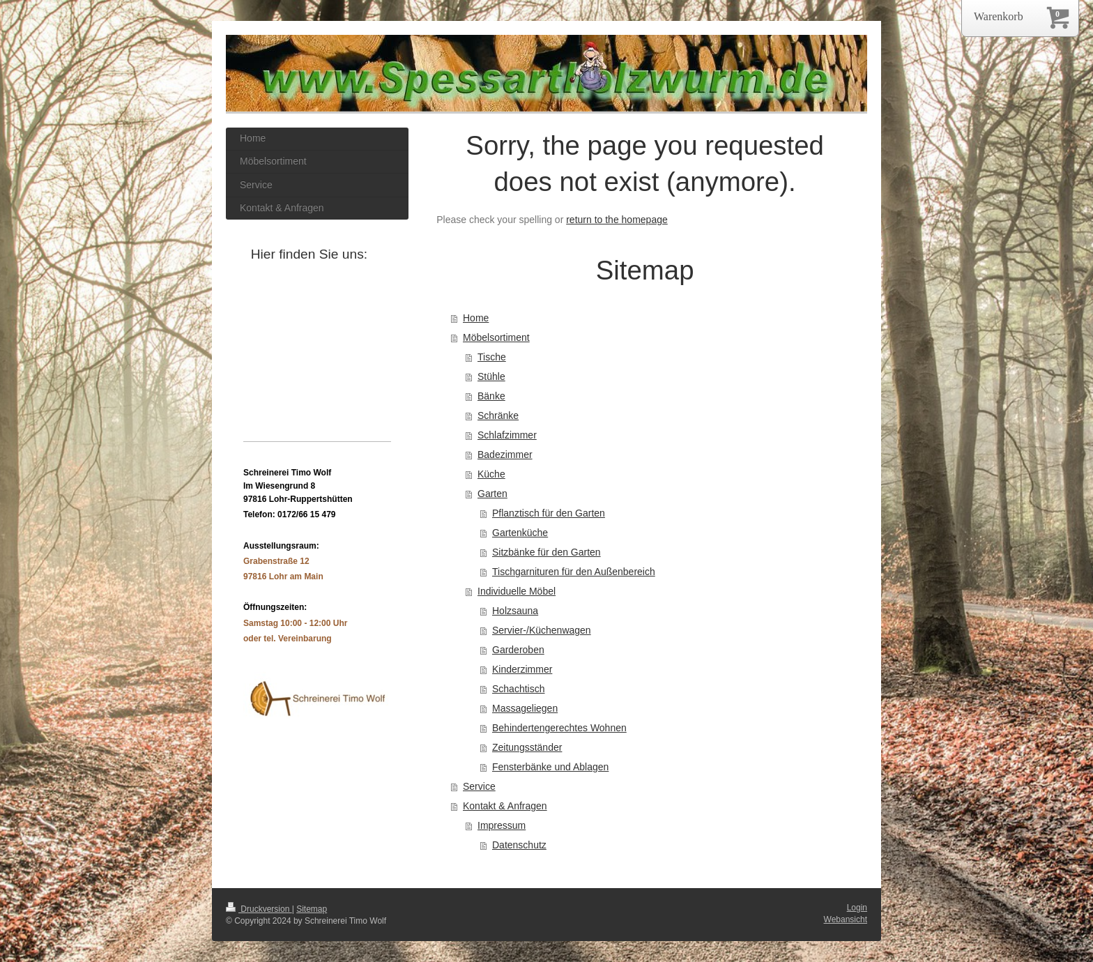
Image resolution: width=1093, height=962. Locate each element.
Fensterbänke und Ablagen (550, 766)
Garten (492, 493)
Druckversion (259, 909)
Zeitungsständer (527, 747)
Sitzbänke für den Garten (546, 552)
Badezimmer (505, 454)
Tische (491, 356)
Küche (491, 474)
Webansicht (845, 919)
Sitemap (311, 909)
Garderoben (518, 649)
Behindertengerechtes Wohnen (559, 727)
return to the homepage (617, 219)
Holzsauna (515, 610)
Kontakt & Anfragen (505, 805)
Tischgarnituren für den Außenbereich (573, 571)
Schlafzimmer (507, 435)
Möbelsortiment (496, 337)
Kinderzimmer (522, 669)
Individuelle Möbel (516, 591)
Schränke (498, 415)
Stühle (491, 376)
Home (476, 317)
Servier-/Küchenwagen (541, 630)
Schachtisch (518, 688)
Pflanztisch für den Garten (548, 513)
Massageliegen (525, 708)
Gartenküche (520, 532)
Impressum (501, 825)
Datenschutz (519, 844)
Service (479, 786)
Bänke (491, 396)
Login (857, 908)
